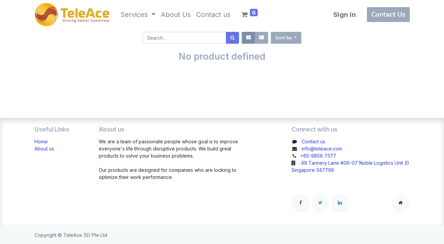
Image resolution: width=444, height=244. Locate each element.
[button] (286, 38)
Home (41, 141)
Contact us (313, 141)
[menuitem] (175, 14)
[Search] (232, 38)
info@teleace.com (322, 148)
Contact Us (388, 14)
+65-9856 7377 (318, 156)
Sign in (344, 15)
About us (44, 148)
